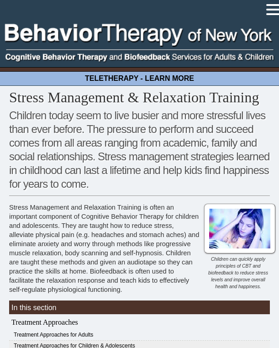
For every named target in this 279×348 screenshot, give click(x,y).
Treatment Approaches (44, 322)
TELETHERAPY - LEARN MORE (139, 78)
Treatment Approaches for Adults (53, 335)
